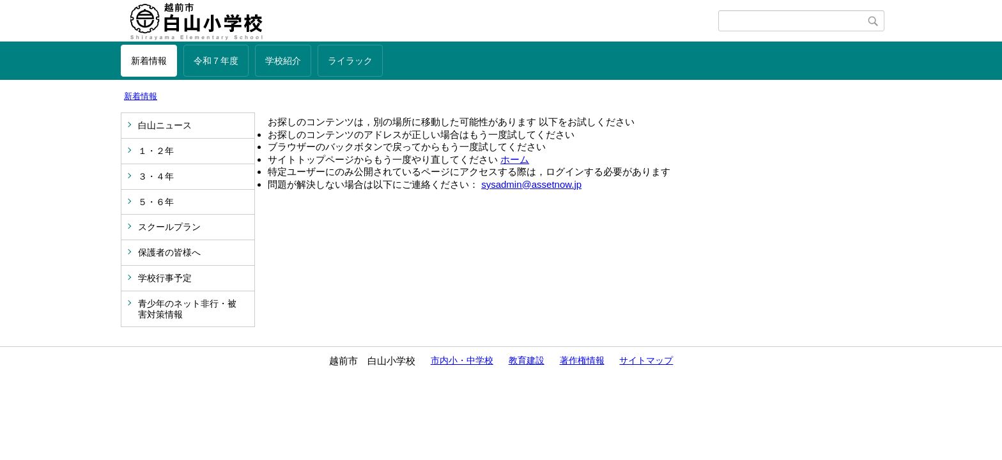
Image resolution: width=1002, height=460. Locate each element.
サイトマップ (646, 360)
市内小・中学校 (462, 360)
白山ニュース (165, 125)
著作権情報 (582, 360)
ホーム (514, 159)
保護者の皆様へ (169, 252)
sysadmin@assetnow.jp (531, 184)
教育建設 (526, 360)
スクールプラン (169, 227)
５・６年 (156, 202)
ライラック (350, 61)
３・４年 (156, 176)
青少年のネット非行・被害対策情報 (187, 308)
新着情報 (149, 61)
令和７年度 (216, 61)
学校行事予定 (165, 278)
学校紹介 (283, 61)
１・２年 (156, 151)
